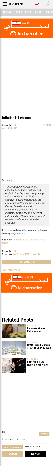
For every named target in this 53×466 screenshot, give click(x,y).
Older (13, 453)
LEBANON (37, 254)
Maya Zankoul (18, 233)
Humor (18, 12)
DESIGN (16, 254)
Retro (28, 12)
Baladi (38, 12)
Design (47, 125)
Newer (35, 453)
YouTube (7, 180)
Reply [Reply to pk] (44, 434)
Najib (14, 125)
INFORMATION (26, 254)
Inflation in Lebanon (16, 117)
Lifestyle (6, 12)
